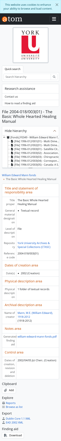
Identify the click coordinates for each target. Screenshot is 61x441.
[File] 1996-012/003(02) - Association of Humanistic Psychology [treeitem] (35, 153)
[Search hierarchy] (27, 77)
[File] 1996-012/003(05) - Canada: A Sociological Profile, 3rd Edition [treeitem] (35, 165)
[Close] (57, 4)
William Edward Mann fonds (19, 175)
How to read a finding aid (20, 103)
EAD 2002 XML (12, 422)
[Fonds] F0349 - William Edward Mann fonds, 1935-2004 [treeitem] (33, 137)
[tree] (30, 151)
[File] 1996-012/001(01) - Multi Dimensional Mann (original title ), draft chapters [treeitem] (35, 141)
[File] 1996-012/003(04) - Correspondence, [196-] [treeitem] (35, 161)
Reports (9, 403)
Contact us (11, 96)
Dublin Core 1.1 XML (16, 418)
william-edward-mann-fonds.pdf (37, 336)
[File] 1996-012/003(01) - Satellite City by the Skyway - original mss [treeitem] (35, 149)
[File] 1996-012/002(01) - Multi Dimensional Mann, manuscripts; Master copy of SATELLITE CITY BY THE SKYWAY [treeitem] (35, 145)
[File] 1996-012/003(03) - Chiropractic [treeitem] (34, 157)
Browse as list (12, 407)
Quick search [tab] (12, 69)
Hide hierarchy (16, 131)
